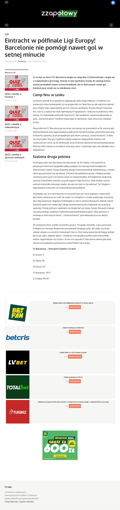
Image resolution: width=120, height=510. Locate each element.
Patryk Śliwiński (11, 501)
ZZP (7, 34)
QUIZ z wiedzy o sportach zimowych (14, 156)
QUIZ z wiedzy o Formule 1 (13, 95)
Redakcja (22, 61)
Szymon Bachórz (26, 501)
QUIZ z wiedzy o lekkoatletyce (13, 125)
